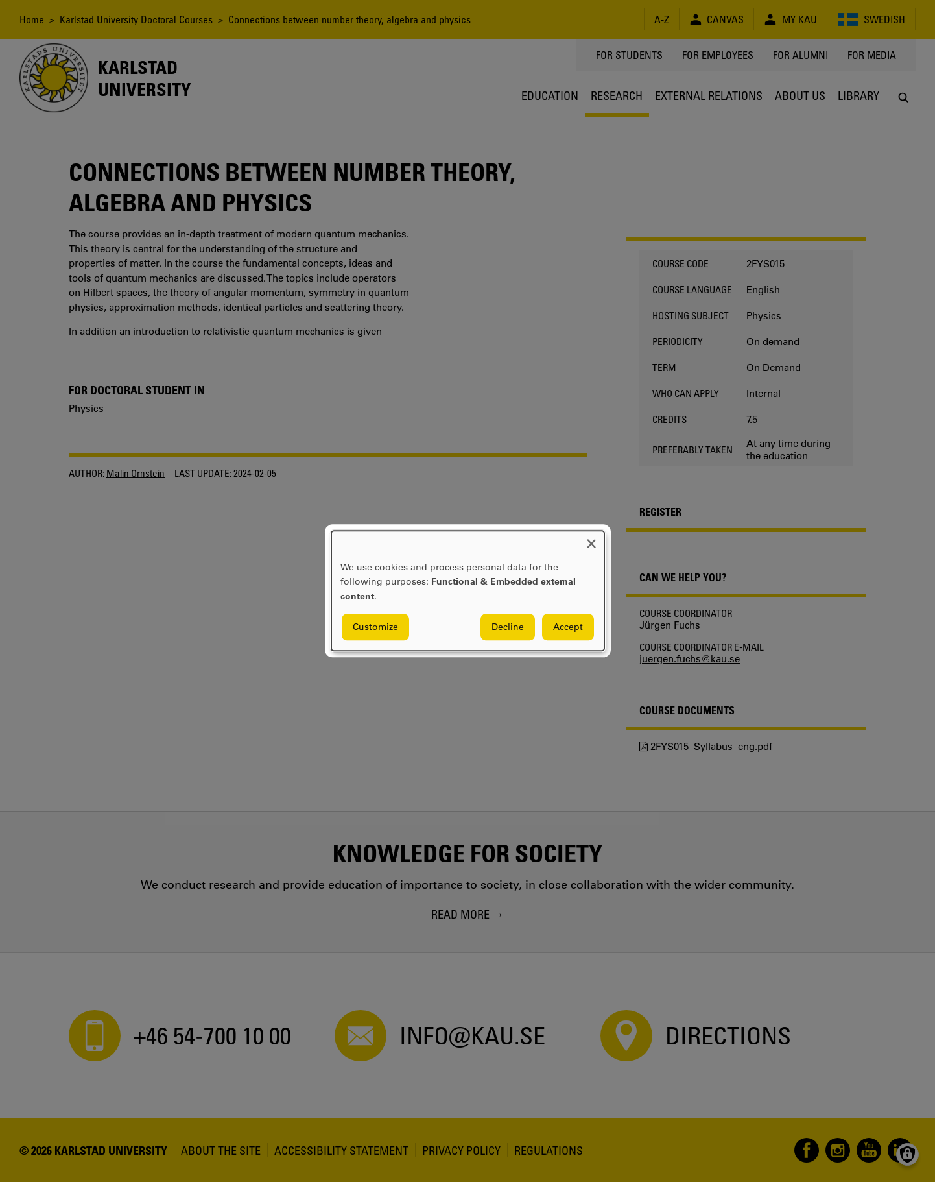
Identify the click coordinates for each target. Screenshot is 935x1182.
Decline (507, 627)
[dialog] (467, 591)
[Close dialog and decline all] (591, 539)
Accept (568, 627)
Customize (375, 627)
